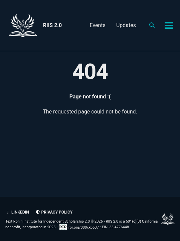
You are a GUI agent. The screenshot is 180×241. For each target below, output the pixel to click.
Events (98, 25)
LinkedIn (17, 212)
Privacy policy (54, 212)
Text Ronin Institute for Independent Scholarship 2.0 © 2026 (54, 221)
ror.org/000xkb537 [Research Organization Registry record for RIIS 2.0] (79, 227)
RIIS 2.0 (52, 25)
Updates (126, 25)
